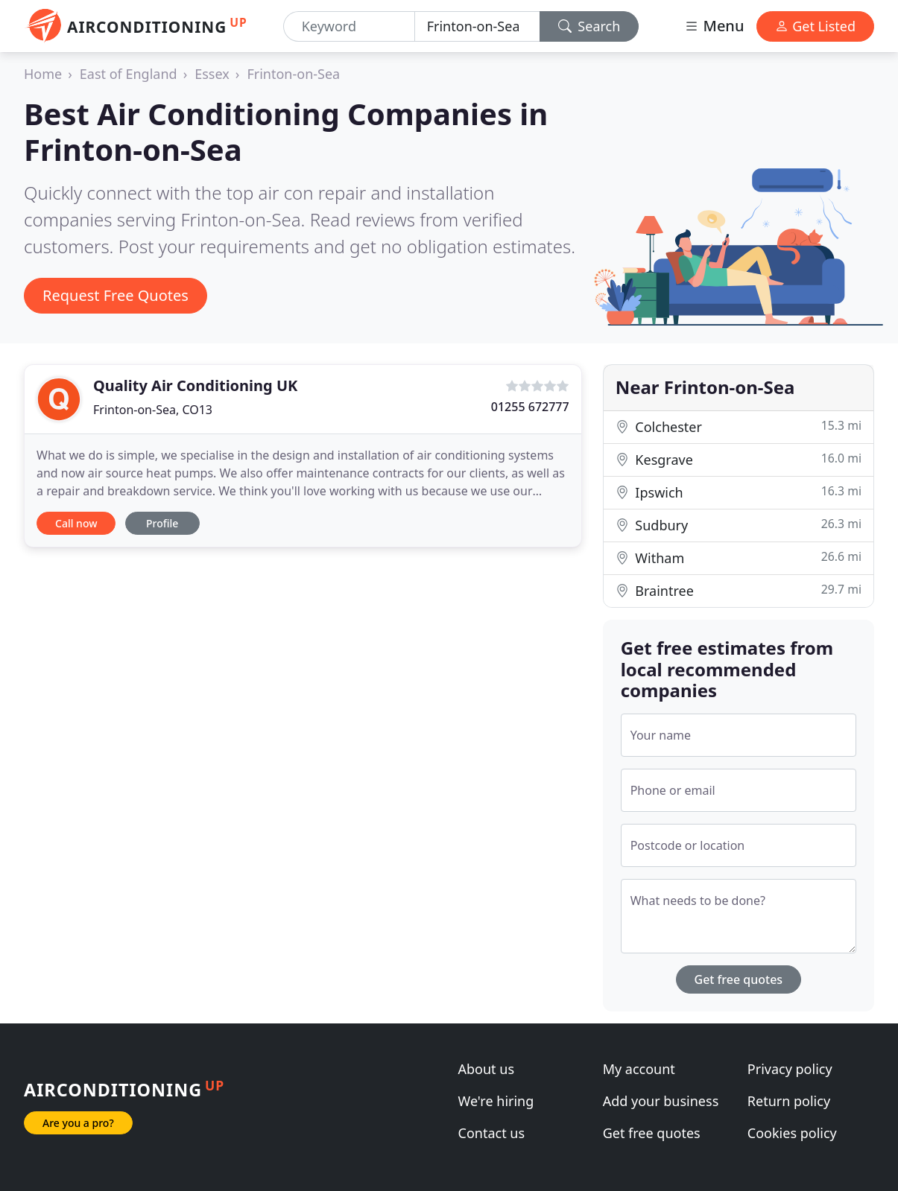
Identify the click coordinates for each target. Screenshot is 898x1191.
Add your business (661, 1101)
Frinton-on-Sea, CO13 (152, 409)
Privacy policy (789, 1069)
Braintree (738, 590)
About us (486, 1069)
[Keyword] (349, 26)
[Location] (477, 26)
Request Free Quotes (115, 295)
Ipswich (738, 492)
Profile (162, 523)
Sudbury (738, 524)
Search (589, 26)
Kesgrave (738, 459)
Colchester (738, 426)
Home (43, 74)
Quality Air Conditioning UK (195, 385)
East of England (128, 74)
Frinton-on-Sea (293, 74)
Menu (714, 26)
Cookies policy (792, 1133)
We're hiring (496, 1101)
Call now (76, 523)
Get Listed (815, 26)
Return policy (788, 1101)
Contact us (491, 1133)
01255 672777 (530, 406)
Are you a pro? (78, 1123)
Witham (738, 557)
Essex (212, 74)
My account (639, 1069)
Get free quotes (739, 979)
